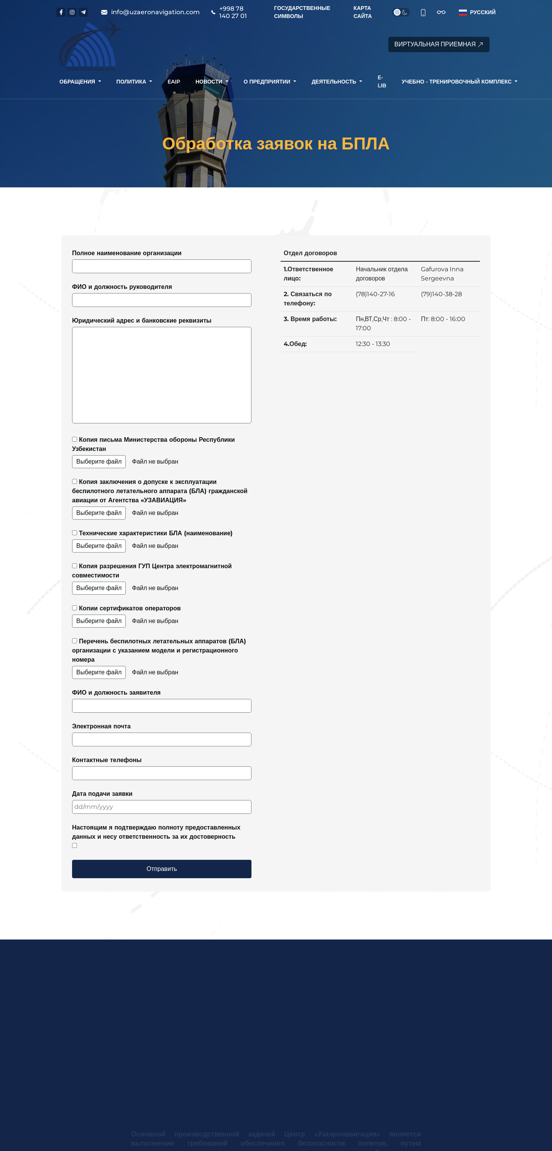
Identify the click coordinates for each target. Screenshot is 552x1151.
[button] (476, 12)
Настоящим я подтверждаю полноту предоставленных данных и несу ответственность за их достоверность (156, 836)
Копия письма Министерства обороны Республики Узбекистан (161, 452)
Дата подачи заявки (161, 802)
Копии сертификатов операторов (161, 616)
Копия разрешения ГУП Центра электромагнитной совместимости (161, 578)
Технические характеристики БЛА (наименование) (161, 541)
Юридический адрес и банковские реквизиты (161, 370)
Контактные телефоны (161, 768)
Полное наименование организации (161, 261)
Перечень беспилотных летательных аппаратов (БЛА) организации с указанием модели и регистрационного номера (161, 658)
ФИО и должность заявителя (161, 701)
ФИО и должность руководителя (161, 295)
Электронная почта (161, 734)
